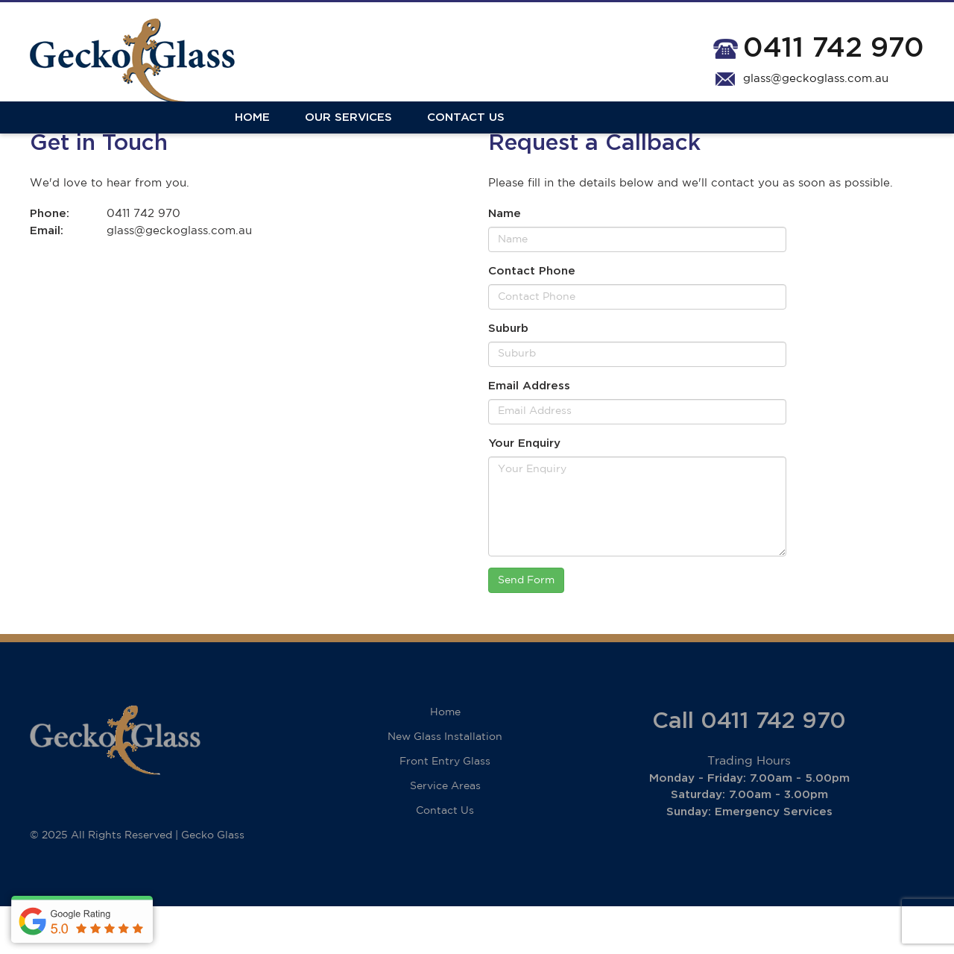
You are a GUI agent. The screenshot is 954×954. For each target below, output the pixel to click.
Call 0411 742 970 (749, 769)
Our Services (143, 136)
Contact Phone (531, 319)
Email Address (529, 433)
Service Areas (445, 833)
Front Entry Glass (444, 809)
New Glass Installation (445, 784)
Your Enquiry (524, 491)
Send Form (526, 628)
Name (504, 262)
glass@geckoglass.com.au (815, 79)
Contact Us (261, 136)
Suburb (508, 377)
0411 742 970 (833, 48)
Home (47, 136)
